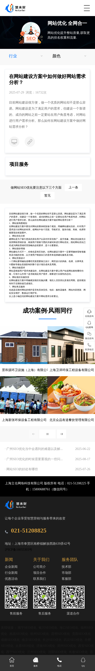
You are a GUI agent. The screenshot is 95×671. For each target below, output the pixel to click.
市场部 (66, 572)
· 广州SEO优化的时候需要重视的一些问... (34, 459)
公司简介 (39, 566)
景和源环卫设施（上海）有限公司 (26, 370)
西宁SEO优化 (16, 652)
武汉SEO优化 (73, 640)
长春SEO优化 (79, 652)
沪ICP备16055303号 (18, 549)
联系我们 (39, 578)
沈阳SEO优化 (58, 652)
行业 (13, 56)
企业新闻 (11, 566)
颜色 (56, 56)
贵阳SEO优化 (81, 634)
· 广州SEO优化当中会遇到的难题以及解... (34, 449)
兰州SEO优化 (37, 652)
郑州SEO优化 (67, 646)
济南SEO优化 (46, 646)
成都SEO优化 (11, 640)
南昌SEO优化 (19, 634)
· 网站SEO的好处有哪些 (21, 469)
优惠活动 (11, 578)
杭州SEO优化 (40, 634)
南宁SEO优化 (27, 627)
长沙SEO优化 (52, 640)
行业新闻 (11, 572)
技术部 (66, 566)
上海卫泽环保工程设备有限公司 (71, 370)
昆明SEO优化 (61, 634)
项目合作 (39, 572)
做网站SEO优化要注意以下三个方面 (46, 187)
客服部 (66, 578)
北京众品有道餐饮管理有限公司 (71, 420)
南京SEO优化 (31, 640)
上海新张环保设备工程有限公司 (24, 420)
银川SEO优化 (48, 627)
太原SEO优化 (25, 646)
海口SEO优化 (69, 627)
